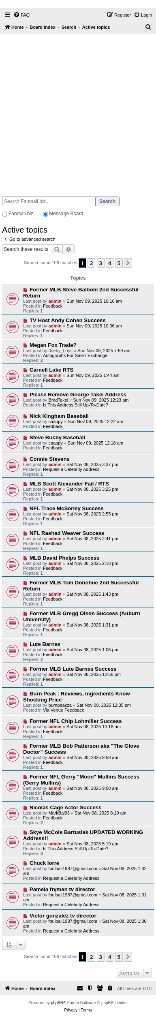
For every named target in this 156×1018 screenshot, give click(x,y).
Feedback (52, 306)
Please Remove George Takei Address (78, 394)
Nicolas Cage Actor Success (66, 807)
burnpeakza (60, 705)
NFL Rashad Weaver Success (67, 533)
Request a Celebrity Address (71, 469)
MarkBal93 (59, 813)
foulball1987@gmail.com (72, 868)
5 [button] (119, 263)
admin (54, 301)
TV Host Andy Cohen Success (68, 320)
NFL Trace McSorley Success (67, 508)
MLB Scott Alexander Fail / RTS (69, 484)
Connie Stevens (50, 459)
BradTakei (58, 400)
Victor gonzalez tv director (63, 916)
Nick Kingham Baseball (59, 416)
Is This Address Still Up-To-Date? (75, 404)
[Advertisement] (76, 112)
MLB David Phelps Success (64, 558)
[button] (128, 263)
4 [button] (109, 263)
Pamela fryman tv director (62, 889)
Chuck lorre (44, 863)
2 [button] (91, 263)
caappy (55, 421)
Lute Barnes (45, 644)
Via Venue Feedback (63, 710)
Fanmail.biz (21, 213)
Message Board (66, 213)
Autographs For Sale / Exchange (75, 355)
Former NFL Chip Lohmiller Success (76, 721)
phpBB (57, 1003)
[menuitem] (21, 15)
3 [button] (100, 263)
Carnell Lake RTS (51, 370)
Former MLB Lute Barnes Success (73, 669)
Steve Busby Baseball (57, 437)
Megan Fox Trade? (53, 345)
